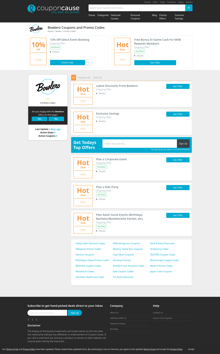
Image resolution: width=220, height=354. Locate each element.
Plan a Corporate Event (111, 159)
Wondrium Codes (85, 271)
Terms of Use (12, 349)
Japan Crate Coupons (161, 271)
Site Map (114, 329)
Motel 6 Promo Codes (161, 265)
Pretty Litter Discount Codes (90, 243)
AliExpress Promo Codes (88, 249)
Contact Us (158, 312)
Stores (58, 31)
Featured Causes (117, 323)
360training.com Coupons (126, 243)
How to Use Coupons (162, 318)
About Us (114, 312)
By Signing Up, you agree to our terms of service (170, 149)
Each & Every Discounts (162, 243)
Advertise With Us (118, 318)
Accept (191, 349)
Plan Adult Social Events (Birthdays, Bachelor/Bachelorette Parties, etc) (119, 217)
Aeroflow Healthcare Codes (90, 277)
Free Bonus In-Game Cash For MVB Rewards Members (157, 41)
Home (50, 31)
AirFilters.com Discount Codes (128, 265)
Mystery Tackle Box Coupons (128, 249)
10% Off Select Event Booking (69, 39)
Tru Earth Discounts (123, 277)
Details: (56, 51)
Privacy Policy (29, 349)
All (73, 77)
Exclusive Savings (107, 113)
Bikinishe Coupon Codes (88, 265)
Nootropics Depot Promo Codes (92, 260)
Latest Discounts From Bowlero (117, 86)
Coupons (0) (84, 77)
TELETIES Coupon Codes (163, 254)
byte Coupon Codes (123, 271)
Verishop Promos (122, 260)
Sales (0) (97, 77)
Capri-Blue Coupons (123, 254)
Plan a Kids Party (107, 187)
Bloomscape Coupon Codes (164, 260)
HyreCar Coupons (85, 254)
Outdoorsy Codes (159, 249)
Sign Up (75, 312)
